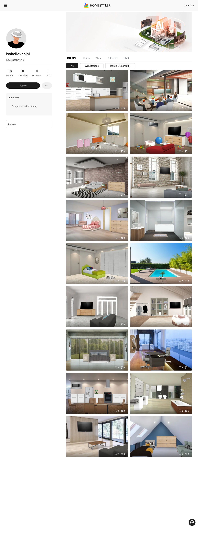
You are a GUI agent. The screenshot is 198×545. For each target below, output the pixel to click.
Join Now (152, 4)
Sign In (140, 4)
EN (163, 4)
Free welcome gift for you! (134, 13)
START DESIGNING (183, 4)
